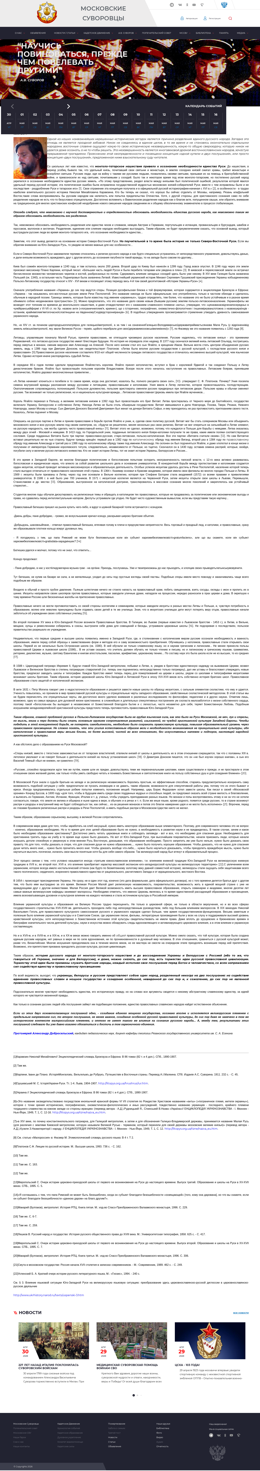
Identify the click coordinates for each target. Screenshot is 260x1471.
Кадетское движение (97, 33)
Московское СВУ (22, 1433)
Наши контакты (21, 1446)
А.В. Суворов (126, 33)
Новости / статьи (64, 33)
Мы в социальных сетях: (221, 1429)
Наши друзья (163, 1424)
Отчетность (162, 1446)
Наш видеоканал (218, 1424)
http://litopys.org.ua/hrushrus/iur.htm (123, 1083)
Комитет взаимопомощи (70, 1442)
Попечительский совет (156, 33)
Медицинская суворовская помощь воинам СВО (127, 1366)
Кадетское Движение (68, 1424)
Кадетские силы (65, 1446)
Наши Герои (19, 1437)
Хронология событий (68, 1428)
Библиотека (203, 33)
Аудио (159, 1442)
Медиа (241, 33)
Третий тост (114, 1433)
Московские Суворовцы (103, 13)
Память (224, 33)
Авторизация (193, 18)
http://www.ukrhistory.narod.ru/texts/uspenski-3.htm (48, 1295)
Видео (159, 1437)
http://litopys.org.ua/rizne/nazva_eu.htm (78, 1112)
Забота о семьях (116, 1428)
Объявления (38, 33)
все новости (241, 1313)
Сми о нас (18, 1442)
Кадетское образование (70, 1433)
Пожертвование (116, 1424)
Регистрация (220, 18)
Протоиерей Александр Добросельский (43, 1033)
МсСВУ (183, 33)
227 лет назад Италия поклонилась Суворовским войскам (48, 1366)
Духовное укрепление (69, 1437)
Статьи (111, 1442)
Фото (159, 1433)
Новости (112, 1437)
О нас (18, 33)
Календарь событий (203, 69)
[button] (130, 98)
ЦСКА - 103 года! (187, 1365)
